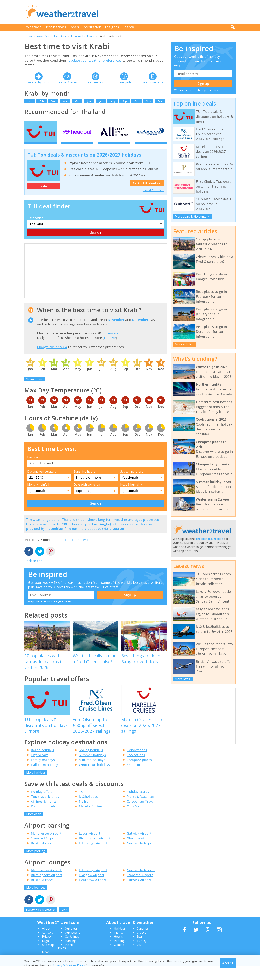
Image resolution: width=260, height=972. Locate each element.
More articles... (184, 344)
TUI (81, 798)
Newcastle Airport (141, 849)
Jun (89, 101)
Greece (141, 939)
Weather (33, 27)
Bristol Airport (42, 849)
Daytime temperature (42, 478)
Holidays (119, 935)
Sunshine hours (84, 478)
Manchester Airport (46, 839)
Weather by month (38, 82)
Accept (227, 963)
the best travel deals (210, 539)
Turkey (141, 947)
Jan (29, 101)
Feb (41, 101)
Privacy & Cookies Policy (69, 965)
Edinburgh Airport (93, 849)
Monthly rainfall (38, 491)
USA (139, 951)
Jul (100, 101)
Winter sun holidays (94, 771)
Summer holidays (92, 761)
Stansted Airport (44, 844)
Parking (119, 947)
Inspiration (92, 27)
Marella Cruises (91, 812)
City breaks (39, 761)
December (140, 326)
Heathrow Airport (93, 886)
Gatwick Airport (139, 839)
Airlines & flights (44, 808)
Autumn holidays (92, 766)
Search (128, 27)
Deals (74, 27)
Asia (40, 36)
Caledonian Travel (141, 808)
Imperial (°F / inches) (71, 546)
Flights (118, 939)
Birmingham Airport (94, 844)
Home (28, 36)
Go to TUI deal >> (147, 189)
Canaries (143, 935)
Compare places (139, 766)
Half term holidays (45, 771)
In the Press (65, 952)
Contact (47, 939)
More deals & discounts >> (192, 217)
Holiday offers (41, 798)
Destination (35, 224)
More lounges (35, 894)
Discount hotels (43, 812)
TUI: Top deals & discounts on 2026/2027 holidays (84, 161)
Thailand (77, 36)
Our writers (72, 939)
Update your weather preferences (94, 60)
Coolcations (136, 761)
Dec (160, 101)
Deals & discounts (152, 82)
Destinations (55, 27)
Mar (53, 101)
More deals (33, 820)
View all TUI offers (153, 196)
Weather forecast (67, 82)
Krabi (90, 36)
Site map (48, 951)
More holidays (36, 779)
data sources (114, 535)
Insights (112, 27)
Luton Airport (89, 839)
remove (112, 339)
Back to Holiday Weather (40, 916)
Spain (140, 943)
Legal (45, 947)
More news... (183, 679)
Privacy (47, 943)
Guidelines (72, 943)
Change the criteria (52, 353)
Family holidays (43, 766)
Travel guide (124, 82)
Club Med (134, 812)
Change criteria (34, 385)
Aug (112, 101)
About (46, 935)
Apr (65, 101)
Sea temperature (131, 478)
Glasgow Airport (139, 844)
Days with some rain (87, 491)
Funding (70, 947)
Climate (119, 951)
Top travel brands (45, 803)
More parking (35, 857)
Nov (148, 101)
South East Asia (55, 36)
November (116, 326)
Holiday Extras (138, 798)
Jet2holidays (88, 803)
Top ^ (63, 916)
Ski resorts (135, 771)
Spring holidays (91, 756)
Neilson (85, 808)
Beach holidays (42, 756)
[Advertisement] (170, 12)
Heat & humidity (131, 491)
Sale (43, 192)
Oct (136, 101)
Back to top (33, 567)
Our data (71, 935)
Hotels (118, 943)
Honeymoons (137, 756)
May (77, 101)
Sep (124, 101)
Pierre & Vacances (141, 803)
